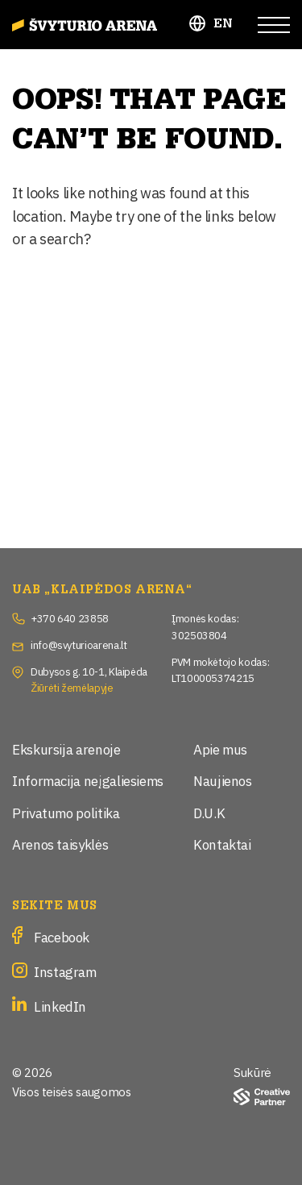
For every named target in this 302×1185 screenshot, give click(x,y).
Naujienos (222, 780)
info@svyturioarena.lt (78, 644)
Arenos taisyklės (60, 843)
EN (223, 23)
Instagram (65, 971)
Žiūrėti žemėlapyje (72, 687)
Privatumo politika (66, 812)
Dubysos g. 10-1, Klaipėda (89, 670)
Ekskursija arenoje (66, 748)
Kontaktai (222, 843)
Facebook (61, 936)
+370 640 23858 (70, 617)
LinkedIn (60, 1005)
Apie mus (220, 748)
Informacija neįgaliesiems (87, 780)
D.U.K (209, 812)
